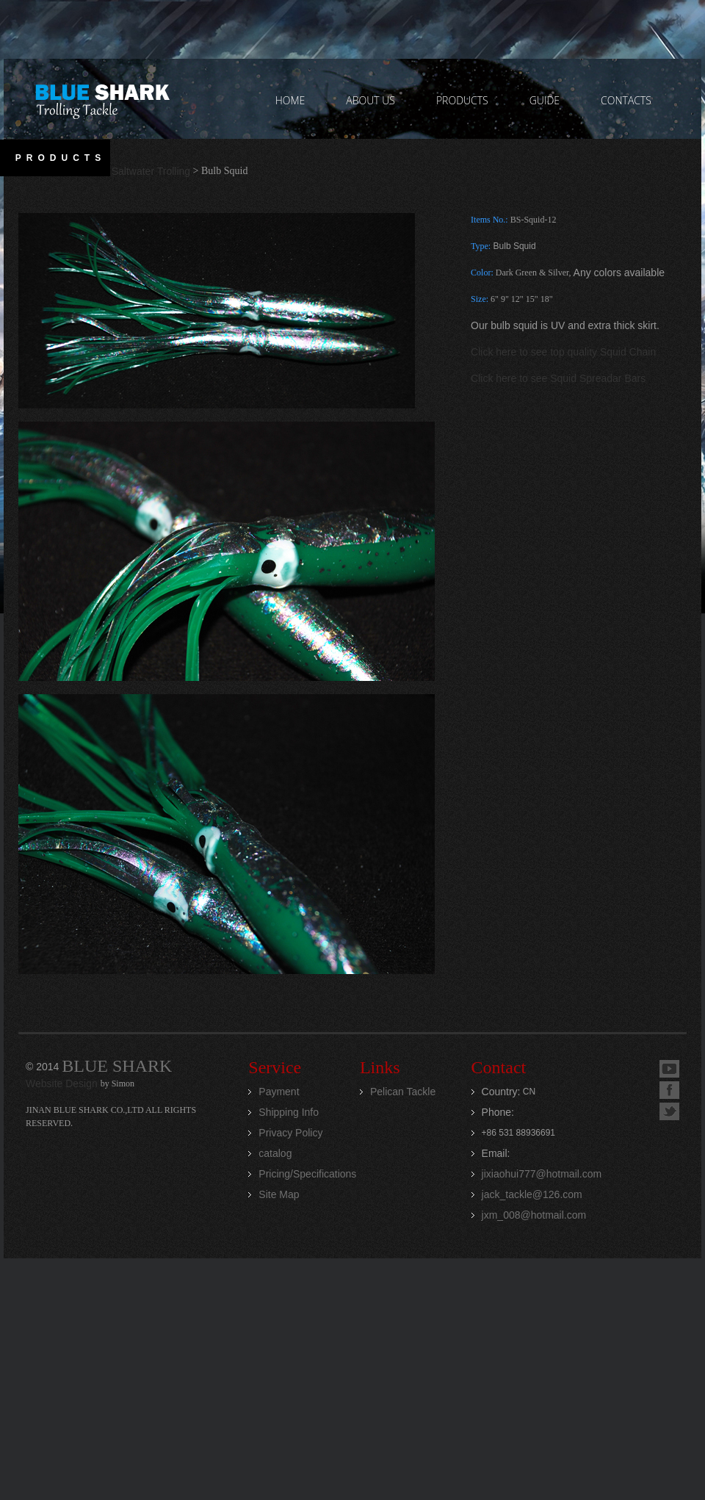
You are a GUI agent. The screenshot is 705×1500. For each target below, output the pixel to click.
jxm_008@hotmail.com (534, 1215)
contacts (626, 100)
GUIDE (544, 100)
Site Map (278, 1194)
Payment (278, 1091)
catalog (275, 1153)
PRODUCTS (462, 100)
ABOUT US (370, 100)
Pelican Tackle (402, 1091)
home (290, 100)
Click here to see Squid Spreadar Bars (558, 378)
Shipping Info (288, 1112)
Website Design (63, 1083)
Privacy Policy (290, 1133)
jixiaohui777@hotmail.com (542, 1174)
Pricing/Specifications (307, 1174)
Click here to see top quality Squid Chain (563, 352)
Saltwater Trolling (151, 171)
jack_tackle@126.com (532, 1194)
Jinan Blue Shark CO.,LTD (101, 99)
